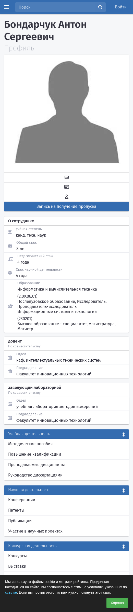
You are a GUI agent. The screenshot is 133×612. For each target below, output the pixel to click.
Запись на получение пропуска (66, 206)
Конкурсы (17, 555)
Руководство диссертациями (35, 475)
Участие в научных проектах (35, 531)
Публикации (20, 520)
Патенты (16, 510)
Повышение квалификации (34, 454)
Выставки (17, 566)
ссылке (11, 592)
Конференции (21, 499)
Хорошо (117, 603)
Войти (121, 7)
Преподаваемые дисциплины (36, 464)
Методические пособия (30, 443)
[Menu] (6, 7)
